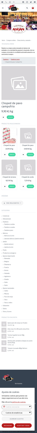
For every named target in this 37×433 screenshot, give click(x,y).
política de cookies (19, 402)
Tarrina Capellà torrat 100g (16, 335)
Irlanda (6, 279)
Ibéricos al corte (9, 235)
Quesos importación (9, 256)
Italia (5, 282)
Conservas (6, 216)
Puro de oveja (8, 296)
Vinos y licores (7, 311)
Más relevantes (12, 203)
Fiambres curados (9, 227)
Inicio (3, 40)
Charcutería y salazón (23, 40)
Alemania (7, 258)
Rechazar (8, 425)
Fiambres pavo (15, 59)
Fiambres (6, 59)
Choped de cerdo (28, 177)
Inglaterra (7, 276)
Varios (5, 308)
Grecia (6, 270)
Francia (6, 267)
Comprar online (11, 40)
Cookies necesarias (12, 407)
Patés (5, 250)
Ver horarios (18, 383)
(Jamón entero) (8, 244)
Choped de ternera (9, 177)
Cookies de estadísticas (14, 413)
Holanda (6, 273)
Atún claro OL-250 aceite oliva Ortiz (18, 329)
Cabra (6, 291)
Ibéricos (5, 233)
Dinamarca (7, 264)
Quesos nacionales (8, 288)
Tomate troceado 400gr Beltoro (17, 348)
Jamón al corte (8, 247)
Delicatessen (7, 219)
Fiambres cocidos (9, 224)
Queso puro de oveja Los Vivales (17, 323)
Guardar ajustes (17, 419)
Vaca (5, 299)
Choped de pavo (9, 145)
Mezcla (6, 294)
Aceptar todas (23, 425)
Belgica (6, 261)
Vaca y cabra (8, 302)
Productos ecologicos (9, 253)
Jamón (5, 241)
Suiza (5, 285)
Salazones (6, 305)
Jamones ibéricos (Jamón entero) (14, 238)
